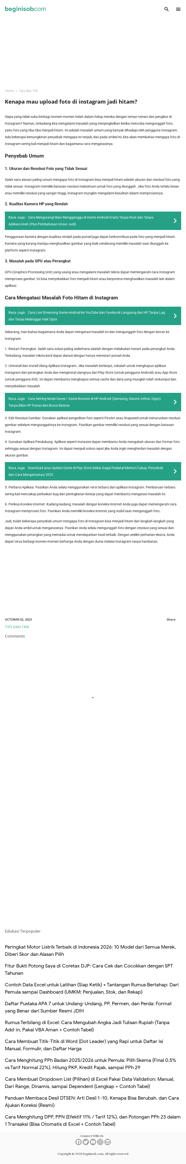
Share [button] (171, 619)
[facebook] (78, 1143)
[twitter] (86, 1143)
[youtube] (93, 1143)
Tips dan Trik (17, 626)
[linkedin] (107, 1143)
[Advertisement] (93, 50)
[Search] (167, 9)
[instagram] (100, 1143)
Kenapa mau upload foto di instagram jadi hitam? (71, 101)
